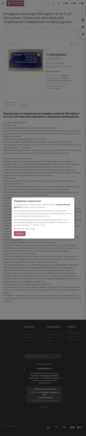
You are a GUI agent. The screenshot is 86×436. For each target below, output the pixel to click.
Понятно (20, 234)
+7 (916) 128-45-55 (37, 225)
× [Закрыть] (72, 200)
